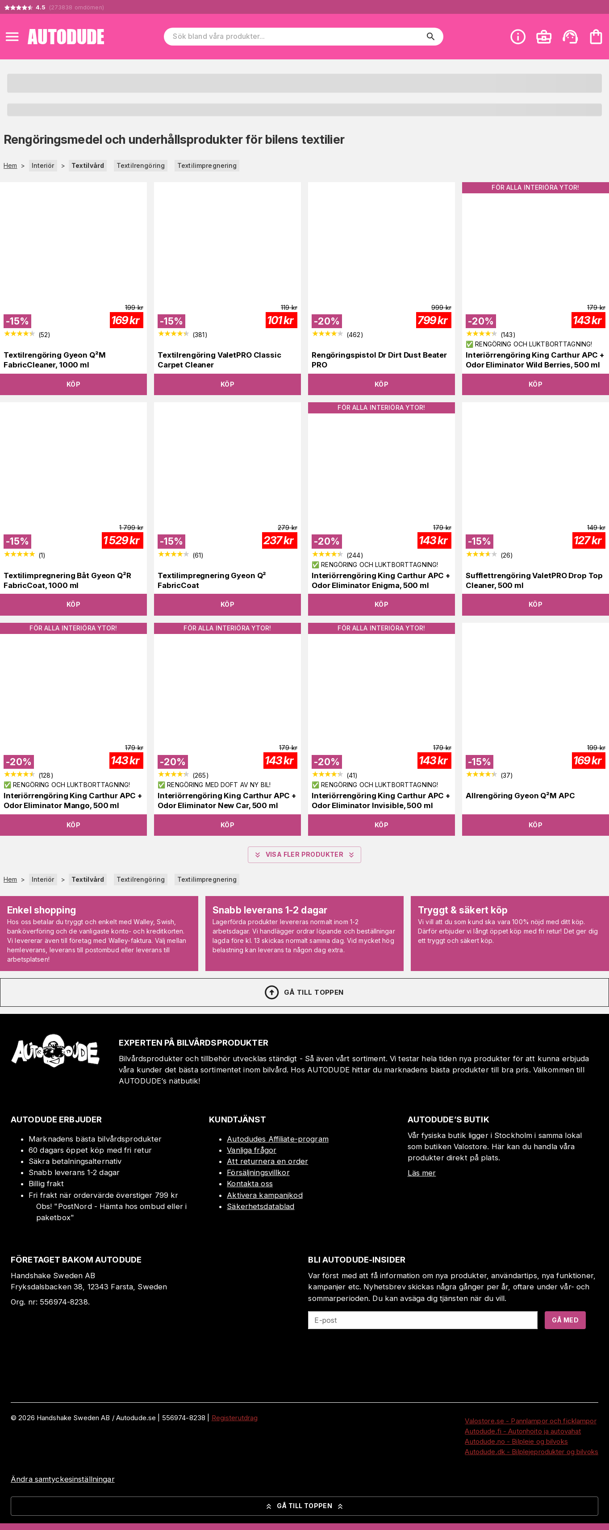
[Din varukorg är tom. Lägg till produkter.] (596, 36)
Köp (73, 384)
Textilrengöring (141, 165)
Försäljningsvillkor (258, 1172)
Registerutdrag (235, 1417)
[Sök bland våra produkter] (297, 36)
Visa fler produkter (304, 854)
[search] (431, 37)
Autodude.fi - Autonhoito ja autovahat (523, 1431)
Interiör (43, 165)
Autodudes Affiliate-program (278, 1138)
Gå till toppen (303, 992)
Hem (10, 166)
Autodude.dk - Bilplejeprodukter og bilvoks (531, 1451)
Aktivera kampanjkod (265, 1195)
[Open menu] (12, 37)
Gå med (565, 1320)
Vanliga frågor (251, 1150)
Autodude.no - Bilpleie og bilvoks (516, 1441)
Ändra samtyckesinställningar (63, 1479)
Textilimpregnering (207, 165)
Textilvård (87, 165)
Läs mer (422, 1172)
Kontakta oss (250, 1183)
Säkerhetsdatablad (260, 1206)
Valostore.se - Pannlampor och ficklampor (530, 1421)
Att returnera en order (267, 1161)
